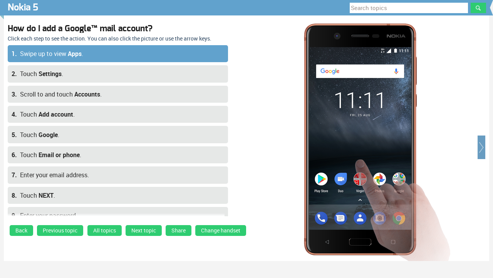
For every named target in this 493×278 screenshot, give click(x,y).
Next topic (143, 230)
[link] (21, 232)
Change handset (220, 230)
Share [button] (178, 230)
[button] (481, 147)
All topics (104, 230)
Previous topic (60, 230)
